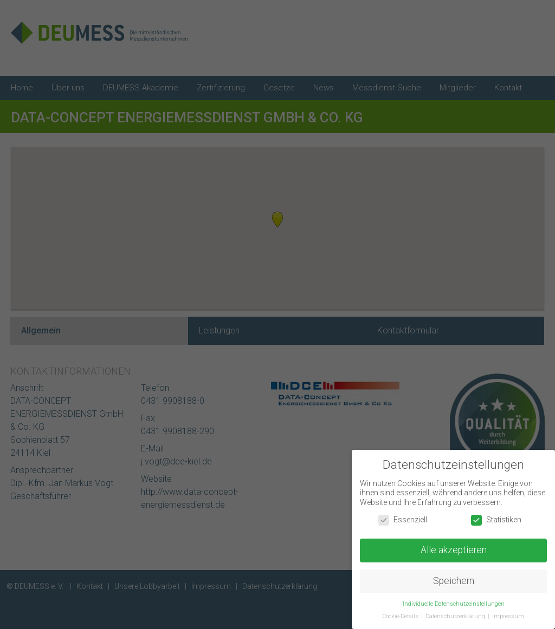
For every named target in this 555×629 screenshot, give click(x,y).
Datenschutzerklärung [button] (456, 616)
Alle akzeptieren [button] (454, 550)
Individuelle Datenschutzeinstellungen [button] (454, 603)
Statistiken (496, 520)
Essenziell (402, 520)
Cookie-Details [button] (401, 616)
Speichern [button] (453, 580)
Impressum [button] (508, 616)
